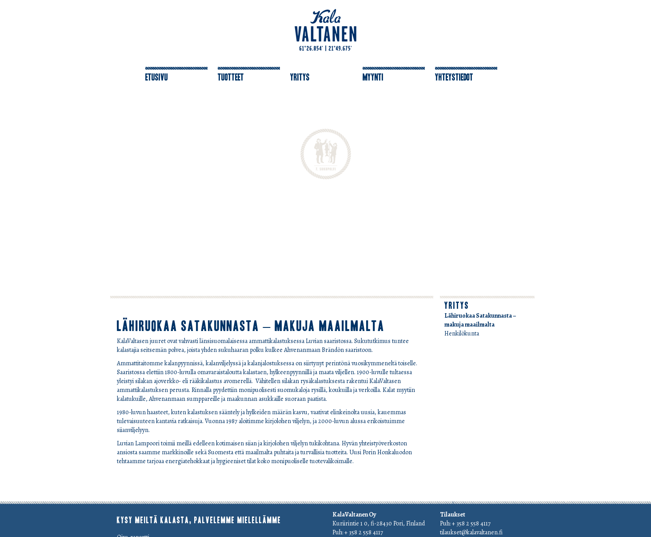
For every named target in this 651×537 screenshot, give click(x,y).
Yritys (300, 77)
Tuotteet (231, 77)
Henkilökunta (461, 333)
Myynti (373, 77)
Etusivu (156, 77)
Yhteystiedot (454, 77)
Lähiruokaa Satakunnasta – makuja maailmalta (251, 326)
